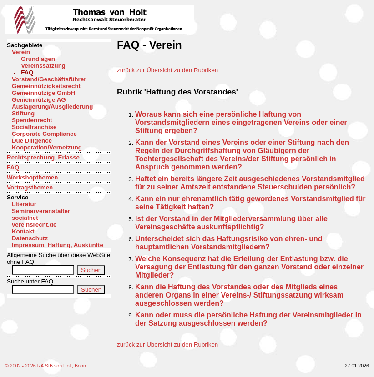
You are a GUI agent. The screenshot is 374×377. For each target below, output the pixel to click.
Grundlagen (38, 58)
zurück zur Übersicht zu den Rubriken (167, 70)
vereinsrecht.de (34, 224)
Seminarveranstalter (41, 211)
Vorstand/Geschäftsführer (49, 79)
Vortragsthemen (30, 187)
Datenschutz (30, 238)
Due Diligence (32, 140)
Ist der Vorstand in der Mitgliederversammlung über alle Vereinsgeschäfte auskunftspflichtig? (231, 223)
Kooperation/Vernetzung (47, 147)
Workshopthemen (32, 177)
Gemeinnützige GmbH (43, 92)
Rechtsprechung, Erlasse (43, 157)
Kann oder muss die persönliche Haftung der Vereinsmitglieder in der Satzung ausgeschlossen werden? (248, 319)
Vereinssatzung (43, 65)
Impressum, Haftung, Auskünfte (57, 245)
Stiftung (23, 113)
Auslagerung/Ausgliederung (52, 106)
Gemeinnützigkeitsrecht (46, 86)
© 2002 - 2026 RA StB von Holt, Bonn (45, 365)
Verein (21, 52)
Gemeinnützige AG (39, 99)
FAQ (27, 72)
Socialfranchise (34, 127)
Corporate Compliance (44, 133)
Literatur (24, 204)
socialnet (25, 217)
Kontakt (23, 231)
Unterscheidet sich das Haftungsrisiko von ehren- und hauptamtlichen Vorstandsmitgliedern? (229, 243)
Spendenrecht (32, 120)
